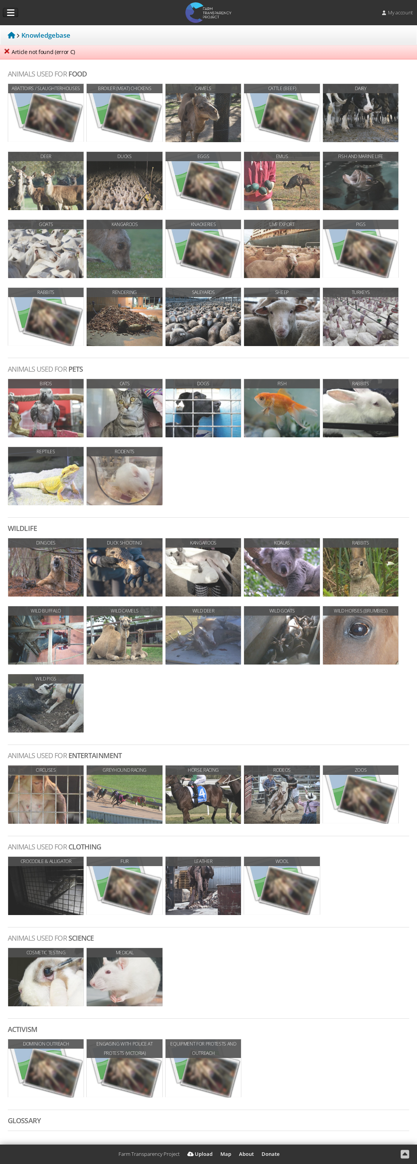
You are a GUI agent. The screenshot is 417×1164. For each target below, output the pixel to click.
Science (51, 938)
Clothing (54, 846)
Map (225, 1153)
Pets (45, 369)
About (246, 1153)
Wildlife (22, 528)
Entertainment (65, 755)
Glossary (24, 1120)
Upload (200, 1153)
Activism (22, 1029)
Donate (270, 1153)
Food (47, 73)
